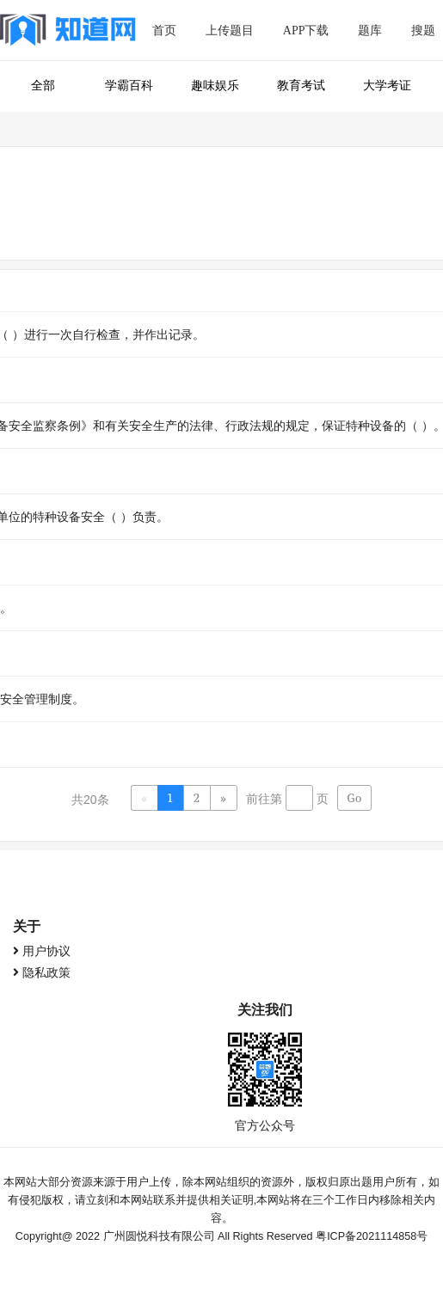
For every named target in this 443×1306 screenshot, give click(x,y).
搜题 (423, 30)
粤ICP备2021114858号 (372, 1236)
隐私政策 (46, 972)
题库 (370, 30)
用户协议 (46, 951)
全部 (43, 85)
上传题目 (230, 30)
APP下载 (306, 30)
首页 (164, 30)
